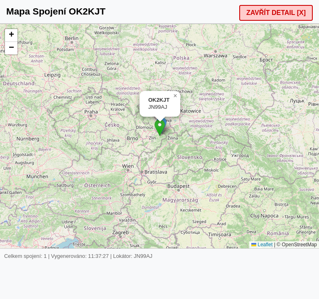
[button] (160, 127)
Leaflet (261, 245)
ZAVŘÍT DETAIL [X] (276, 12)
